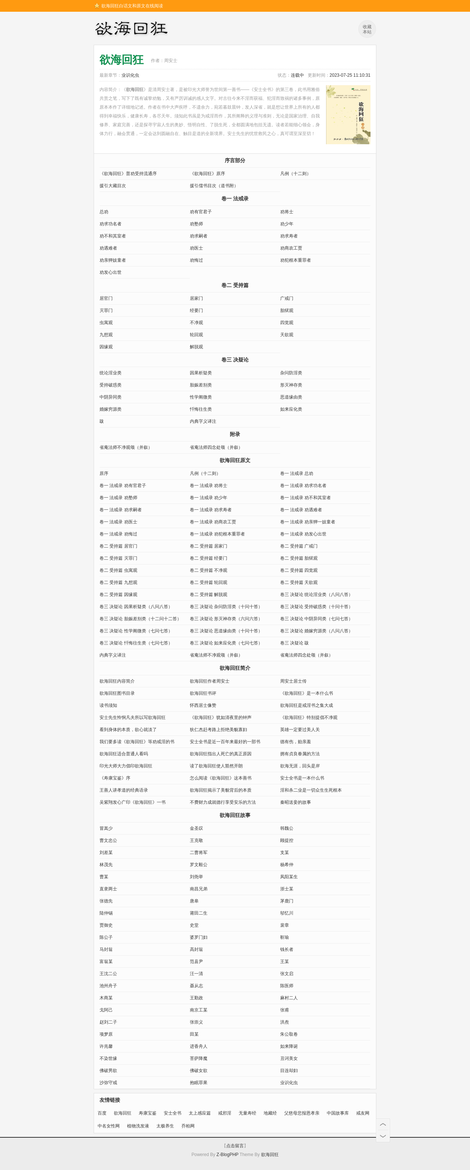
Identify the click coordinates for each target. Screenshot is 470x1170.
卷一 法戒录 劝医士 (118, 521)
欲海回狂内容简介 (117, 681)
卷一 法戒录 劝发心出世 (303, 534)
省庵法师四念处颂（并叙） (216, 447)
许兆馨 (106, 1046)
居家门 (196, 298)
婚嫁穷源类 (111, 409)
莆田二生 (198, 913)
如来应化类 (291, 409)
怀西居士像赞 (203, 705)
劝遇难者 (108, 248)
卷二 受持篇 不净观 (209, 570)
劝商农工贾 (291, 248)
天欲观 (286, 334)
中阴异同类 (111, 397)
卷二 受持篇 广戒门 (299, 546)
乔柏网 (188, 1126)
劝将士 (286, 211)
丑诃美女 (289, 1058)
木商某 (106, 997)
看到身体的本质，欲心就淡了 (128, 729)
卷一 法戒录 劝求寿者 (211, 509)
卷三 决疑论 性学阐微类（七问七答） (136, 630)
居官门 (106, 298)
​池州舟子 (108, 985)
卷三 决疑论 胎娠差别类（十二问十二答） (140, 618)
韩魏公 (286, 828)
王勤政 (196, 997)
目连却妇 (289, 1070)
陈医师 (286, 985)
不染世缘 (108, 1058)
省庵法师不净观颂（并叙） (126, 447)
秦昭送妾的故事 (295, 802)
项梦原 (106, 1034)
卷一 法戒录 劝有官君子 (123, 485)
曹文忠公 (108, 840)
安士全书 (172, 1113)
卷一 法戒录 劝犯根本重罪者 (217, 534)
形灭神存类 (291, 385)
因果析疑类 (201, 372)
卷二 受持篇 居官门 (118, 546)
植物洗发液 (138, 1126)
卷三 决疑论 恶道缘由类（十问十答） (226, 630)
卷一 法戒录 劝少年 (209, 497)
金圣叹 (196, 828)
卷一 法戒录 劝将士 (209, 485)
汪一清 (196, 973)
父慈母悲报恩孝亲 (301, 1113)
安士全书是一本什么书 (302, 778)
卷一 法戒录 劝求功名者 (303, 485)
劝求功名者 (111, 223)
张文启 (286, 973)
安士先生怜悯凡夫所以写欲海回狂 (133, 717)
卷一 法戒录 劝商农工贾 (213, 521)
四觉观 (286, 322)
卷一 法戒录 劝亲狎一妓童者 (308, 521)
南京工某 (198, 1010)
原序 (104, 473)
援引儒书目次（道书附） (214, 185)
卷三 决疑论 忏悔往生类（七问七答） (136, 643)
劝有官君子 (201, 211)
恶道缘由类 (291, 397)
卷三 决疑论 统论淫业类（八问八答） (316, 594)
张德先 (106, 901)
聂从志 (196, 985)
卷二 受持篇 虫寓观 (118, 570)
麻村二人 (289, 997)
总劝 (104, 211)
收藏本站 (367, 29)
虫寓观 (106, 322)
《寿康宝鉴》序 (115, 778)
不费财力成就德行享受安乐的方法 (223, 802)
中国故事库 (338, 1113)
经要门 (196, 310)
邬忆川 (286, 913)
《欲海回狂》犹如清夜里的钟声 (221, 717)
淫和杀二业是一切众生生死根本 (311, 790)
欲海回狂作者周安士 (209, 681)
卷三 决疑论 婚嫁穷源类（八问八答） (316, 630)
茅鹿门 (286, 901)
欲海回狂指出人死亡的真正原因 (221, 753)
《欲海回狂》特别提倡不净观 (308, 717)
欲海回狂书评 (203, 693)
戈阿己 (106, 1010)
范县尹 (196, 961)
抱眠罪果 (198, 1082)
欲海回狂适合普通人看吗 (124, 753)
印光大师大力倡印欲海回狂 (126, 766)
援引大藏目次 (113, 185)
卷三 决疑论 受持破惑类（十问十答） (316, 606)
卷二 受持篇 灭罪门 (118, 558)
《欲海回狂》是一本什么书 (306, 693)
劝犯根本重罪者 (295, 260)
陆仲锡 (106, 913)
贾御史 (106, 925)
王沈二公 (108, 973)
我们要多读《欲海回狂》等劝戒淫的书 (137, 741)
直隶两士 (108, 888)
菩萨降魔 (198, 1058)
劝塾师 (196, 223)
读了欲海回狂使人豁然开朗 (216, 766)
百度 (102, 1113)
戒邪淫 (224, 1113)
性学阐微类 (201, 397)
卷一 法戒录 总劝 (297, 473)
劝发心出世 (111, 272)
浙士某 (286, 888)
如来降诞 (289, 1046)
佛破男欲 (108, 1070)
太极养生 (165, 1126)
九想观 (106, 334)
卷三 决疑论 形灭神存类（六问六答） (226, 618)
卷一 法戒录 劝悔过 (118, 534)
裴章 (284, 925)
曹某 (104, 876)
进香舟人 (198, 1046)
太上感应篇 (200, 1113)
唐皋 (194, 901)
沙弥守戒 (108, 1082)
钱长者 (286, 949)
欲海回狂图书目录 (117, 693)
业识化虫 (130, 75)
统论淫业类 (111, 372)
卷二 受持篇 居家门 (209, 546)
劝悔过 (196, 260)
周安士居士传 (293, 681)
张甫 (284, 1010)
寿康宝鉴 (147, 1113)
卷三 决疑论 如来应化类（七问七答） (226, 643)
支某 (284, 852)
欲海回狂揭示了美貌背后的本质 (221, 790)
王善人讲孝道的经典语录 (124, 790)
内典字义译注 (203, 421)
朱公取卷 (289, 1034)
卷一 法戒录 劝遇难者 (301, 509)
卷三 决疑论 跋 (294, 643)
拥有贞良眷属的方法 (300, 753)
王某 (284, 961)
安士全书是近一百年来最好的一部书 (225, 741)
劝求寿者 (289, 236)
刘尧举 (196, 876)
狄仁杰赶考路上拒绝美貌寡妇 (218, 729)
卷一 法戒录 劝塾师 (118, 497)
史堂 (194, 925)
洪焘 (284, 1022)
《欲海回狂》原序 (207, 173)
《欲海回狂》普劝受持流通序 (128, 173)
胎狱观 (286, 310)
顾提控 (286, 840)
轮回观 (196, 334)
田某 (194, 1034)
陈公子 (106, 937)
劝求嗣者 (198, 236)
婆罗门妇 (198, 937)
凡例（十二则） (295, 173)
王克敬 (196, 840)
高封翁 (196, 949)
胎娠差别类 (201, 385)
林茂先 (106, 864)
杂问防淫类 (291, 372)
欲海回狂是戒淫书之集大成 (306, 705)
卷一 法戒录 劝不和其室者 (305, 497)
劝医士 (196, 248)
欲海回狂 (132, 29)
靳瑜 (284, 937)
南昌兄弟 (198, 888)
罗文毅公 (198, 864)
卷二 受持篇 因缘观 (118, 594)
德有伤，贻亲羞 (295, 741)
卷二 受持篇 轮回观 (209, 582)
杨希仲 (286, 864)
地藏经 (270, 1113)
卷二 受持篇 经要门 (209, 558)
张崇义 (196, 1022)
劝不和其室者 (113, 236)
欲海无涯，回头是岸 (300, 766)
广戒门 (286, 298)
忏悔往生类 (201, 409)
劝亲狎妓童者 (113, 260)
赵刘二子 (108, 1022)
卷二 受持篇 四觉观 (299, 570)
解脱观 (196, 346)
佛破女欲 (198, 1070)
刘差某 (106, 852)
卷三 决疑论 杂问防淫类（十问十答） (226, 606)
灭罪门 (106, 310)
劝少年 (286, 223)
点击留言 (235, 1145)
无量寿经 (247, 1113)
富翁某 (106, 961)
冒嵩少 (106, 828)
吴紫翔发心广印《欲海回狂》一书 (133, 802)
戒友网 (362, 1113)
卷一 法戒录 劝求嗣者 (121, 509)
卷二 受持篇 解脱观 (209, 594)
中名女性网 (109, 1126)
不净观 (196, 322)
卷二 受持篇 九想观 (118, 582)
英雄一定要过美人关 (300, 729)
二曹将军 (198, 852)
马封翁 (106, 949)
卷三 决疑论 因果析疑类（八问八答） (136, 606)
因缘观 (106, 346)
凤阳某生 (289, 876)
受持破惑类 (111, 385)
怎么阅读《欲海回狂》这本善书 (221, 778)
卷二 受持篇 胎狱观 (299, 558)
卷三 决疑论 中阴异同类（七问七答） (316, 618)
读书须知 (108, 705)
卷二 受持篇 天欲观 (299, 582)
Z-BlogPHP (228, 1154)
